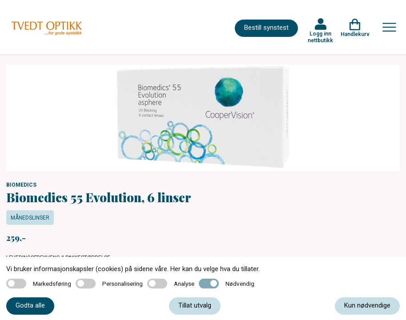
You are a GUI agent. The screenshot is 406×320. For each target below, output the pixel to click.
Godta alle (30, 305)
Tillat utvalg (194, 305)
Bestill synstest (266, 28)
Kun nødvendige (367, 305)
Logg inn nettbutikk (320, 37)
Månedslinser (30, 218)
